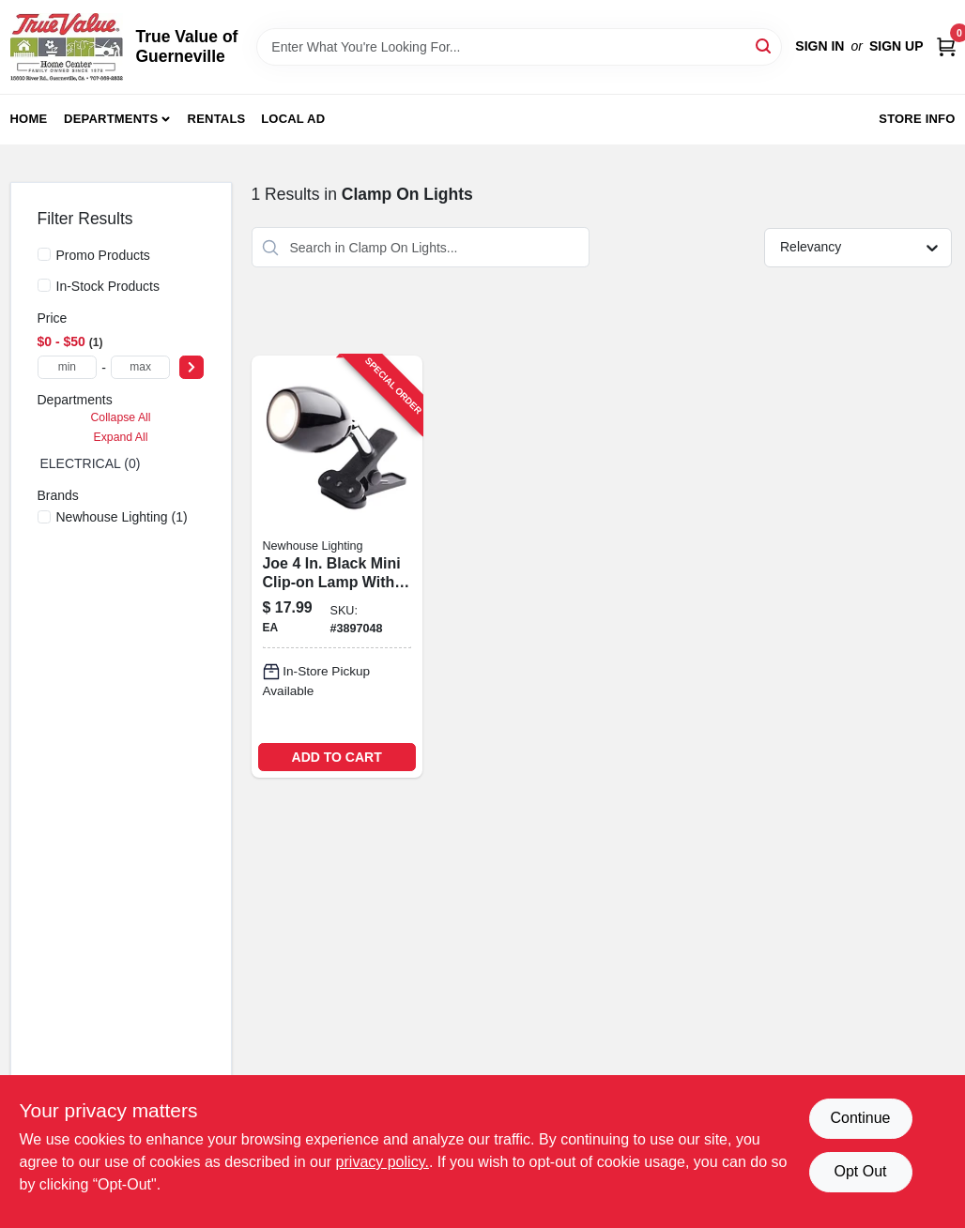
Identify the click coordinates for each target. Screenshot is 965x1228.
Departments (111, 119)
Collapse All (120, 417)
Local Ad (293, 119)
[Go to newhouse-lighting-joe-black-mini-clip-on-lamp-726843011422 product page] (337, 566)
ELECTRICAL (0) (90, 463)
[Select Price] (191, 367)
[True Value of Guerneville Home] (66, 47)
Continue (860, 1118)
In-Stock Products (108, 286)
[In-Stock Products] (44, 285)
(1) (122, 516)
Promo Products (103, 255)
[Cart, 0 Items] (946, 46)
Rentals (217, 119)
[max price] (141, 367)
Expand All (121, 437)
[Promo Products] (44, 254)
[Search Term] (519, 47)
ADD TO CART (337, 757)
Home (29, 119)
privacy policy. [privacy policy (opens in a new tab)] (382, 1162)
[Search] (764, 45)
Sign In (819, 45)
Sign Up (896, 45)
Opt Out (860, 1171)
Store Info (917, 119)
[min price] (68, 367)
